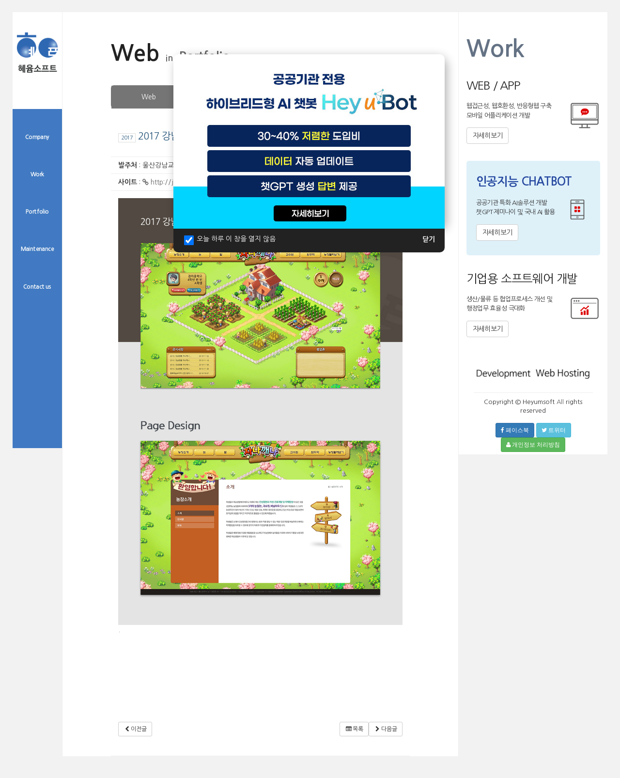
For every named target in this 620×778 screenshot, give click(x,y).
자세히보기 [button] (488, 135)
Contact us (37, 287)
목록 (354, 729)
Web (148, 96)
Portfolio (37, 212)
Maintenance (37, 249)
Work (37, 174)
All (560, 402)
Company (37, 137)
